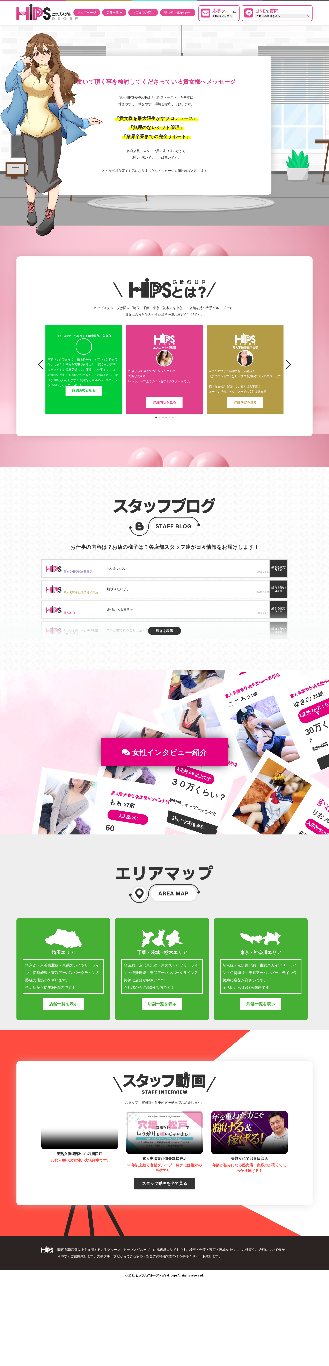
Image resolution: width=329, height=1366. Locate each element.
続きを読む (278, 568)
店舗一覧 (114, 12)
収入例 (177, 12)
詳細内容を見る (83, 402)
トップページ (87, 12)
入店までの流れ (143, 12)
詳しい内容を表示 (188, 844)
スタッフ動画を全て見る (164, 1204)
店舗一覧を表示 (63, 1025)
